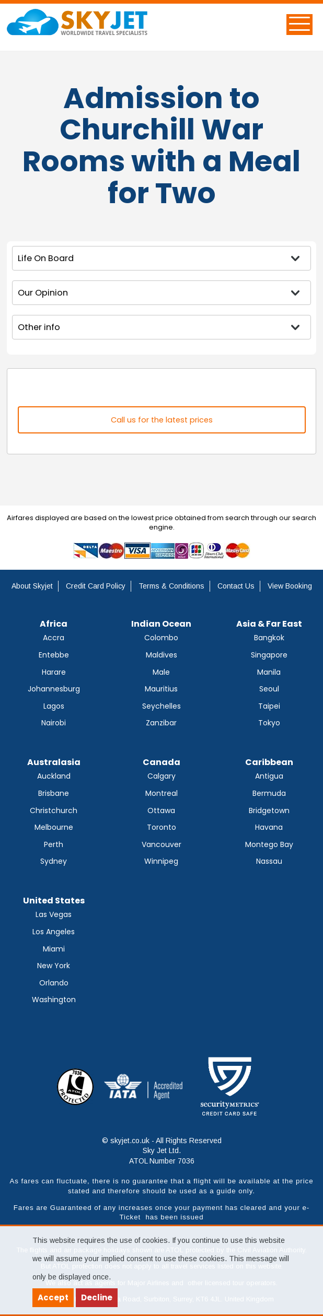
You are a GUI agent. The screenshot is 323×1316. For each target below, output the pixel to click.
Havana (269, 827)
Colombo (161, 637)
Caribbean (269, 762)
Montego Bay (269, 844)
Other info (39, 327)
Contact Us (236, 586)
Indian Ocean (161, 624)
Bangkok (269, 637)
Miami (54, 949)
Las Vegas (54, 914)
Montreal (161, 793)
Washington (54, 999)
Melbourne (53, 827)
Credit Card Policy (95, 586)
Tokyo (269, 723)
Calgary (161, 776)
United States (54, 901)
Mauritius (161, 689)
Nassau (269, 861)
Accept (53, 1297)
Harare (54, 672)
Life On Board (46, 258)
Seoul (269, 689)
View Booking (290, 586)
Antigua (269, 776)
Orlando (53, 983)
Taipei (269, 706)
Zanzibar (161, 723)
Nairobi (53, 723)
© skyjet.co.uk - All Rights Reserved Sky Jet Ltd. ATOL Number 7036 (162, 1150)
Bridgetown (269, 810)
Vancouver (161, 844)
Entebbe (54, 655)
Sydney (53, 861)
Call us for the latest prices (162, 420)
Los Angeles (53, 931)
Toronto (161, 827)
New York (53, 965)
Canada (161, 762)
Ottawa (161, 810)
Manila (269, 672)
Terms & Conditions (171, 586)
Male (161, 672)
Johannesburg (54, 689)
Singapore (269, 655)
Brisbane (53, 793)
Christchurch (53, 810)
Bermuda (269, 793)
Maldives (161, 655)
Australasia (53, 762)
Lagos (53, 706)
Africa (53, 624)
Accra (53, 637)
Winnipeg (161, 861)
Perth (53, 844)
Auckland (54, 776)
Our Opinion (43, 293)
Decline (96, 1297)
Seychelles (161, 706)
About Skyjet (32, 586)
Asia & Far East (269, 624)
